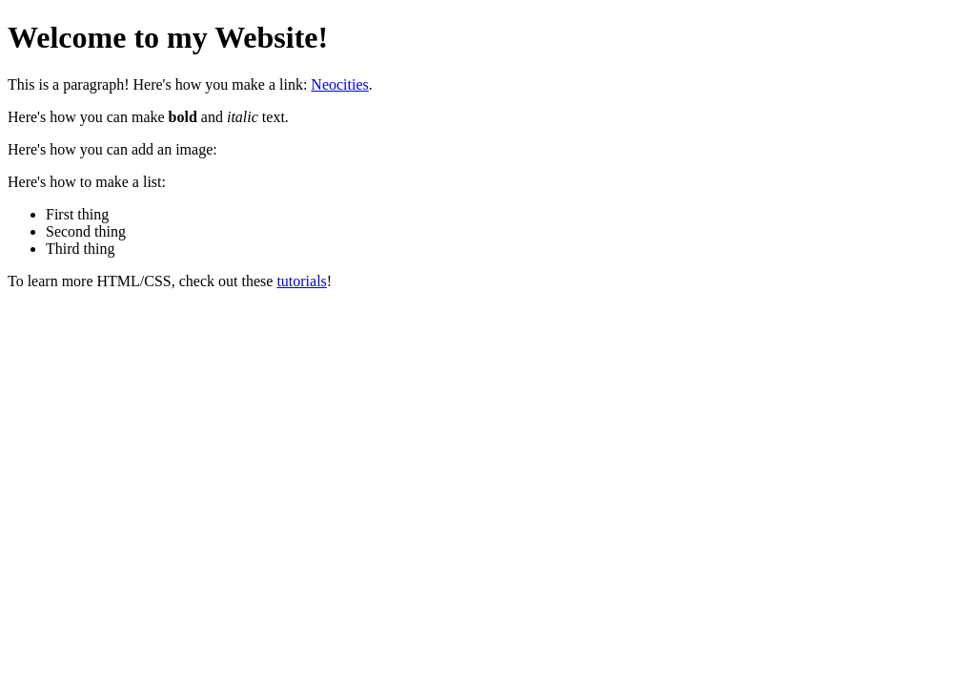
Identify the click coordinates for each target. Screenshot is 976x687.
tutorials (301, 281)
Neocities (339, 84)
